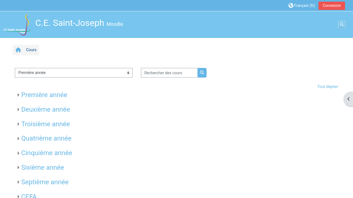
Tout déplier (327, 86)
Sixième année (42, 167)
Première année (44, 95)
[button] (302, 5)
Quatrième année (46, 138)
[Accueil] (17, 24)
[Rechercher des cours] (169, 73)
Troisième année (45, 124)
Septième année (45, 182)
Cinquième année (46, 153)
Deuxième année (45, 109)
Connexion (332, 5)
